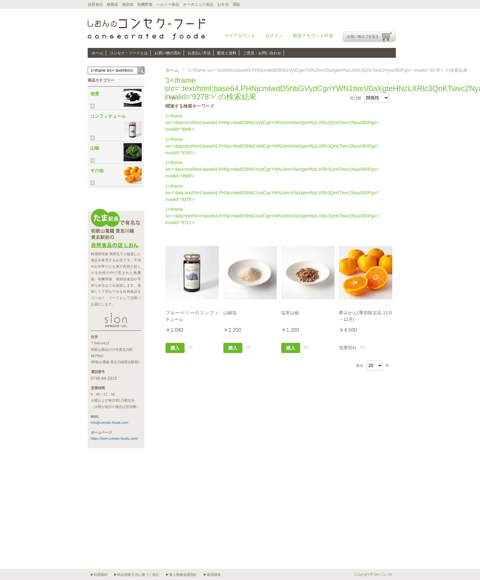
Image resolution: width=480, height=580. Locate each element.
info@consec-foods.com (109, 422)
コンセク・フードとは (129, 53)
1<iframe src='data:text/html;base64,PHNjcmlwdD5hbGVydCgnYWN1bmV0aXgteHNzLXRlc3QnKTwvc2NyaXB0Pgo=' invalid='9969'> (273, 169)
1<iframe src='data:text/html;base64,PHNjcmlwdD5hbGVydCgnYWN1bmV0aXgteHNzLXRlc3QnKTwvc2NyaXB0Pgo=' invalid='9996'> (273, 122)
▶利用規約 (99, 575)
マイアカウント (239, 35)
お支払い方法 (199, 53)
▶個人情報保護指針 (181, 575)
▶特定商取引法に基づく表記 (136, 575)
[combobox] (116, 70)
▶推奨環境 (212, 575)
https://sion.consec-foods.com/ (114, 438)
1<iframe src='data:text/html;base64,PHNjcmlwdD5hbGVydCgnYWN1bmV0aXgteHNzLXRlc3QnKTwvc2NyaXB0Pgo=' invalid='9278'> (273, 192)
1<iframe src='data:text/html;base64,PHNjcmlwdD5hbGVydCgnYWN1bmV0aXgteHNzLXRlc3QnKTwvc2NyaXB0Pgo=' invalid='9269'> (273, 146)
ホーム (97, 53)
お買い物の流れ (167, 53)
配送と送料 (226, 53)
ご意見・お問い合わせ (262, 53)
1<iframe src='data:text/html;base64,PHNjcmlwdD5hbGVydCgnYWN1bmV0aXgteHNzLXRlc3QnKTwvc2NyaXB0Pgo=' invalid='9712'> (273, 216)
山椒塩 (230, 312)
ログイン (274, 35)
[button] (190, 347)
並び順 (355, 98)
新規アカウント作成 (313, 35)
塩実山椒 (290, 312)
